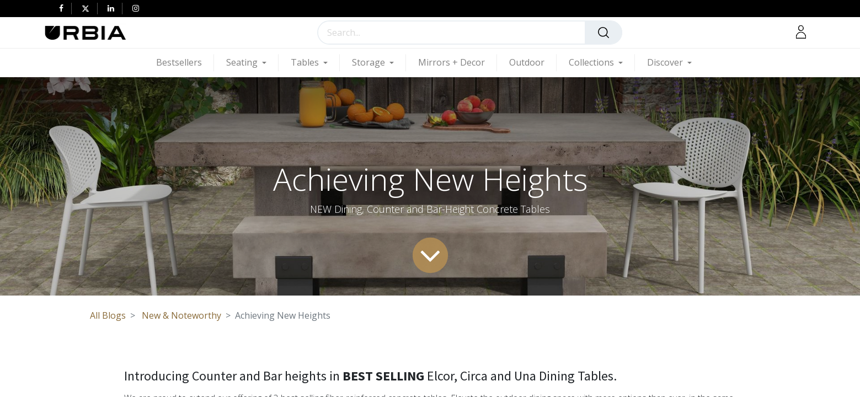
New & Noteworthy (181, 315)
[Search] (603, 33)
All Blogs (108, 315)
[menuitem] (185, 63)
